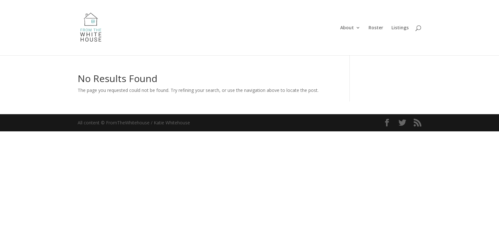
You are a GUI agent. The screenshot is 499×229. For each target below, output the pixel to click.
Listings (400, 28)
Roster (376, 28)
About (347, 28)
